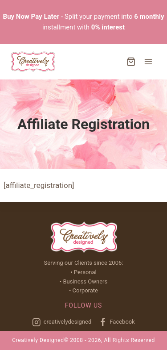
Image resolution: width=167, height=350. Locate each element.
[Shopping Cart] (130, 61)
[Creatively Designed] (33, 61)
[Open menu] (148, 61)
